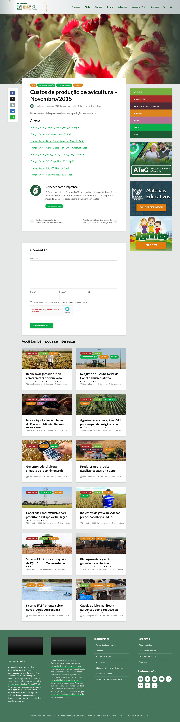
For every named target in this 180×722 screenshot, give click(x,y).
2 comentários (50, 523)
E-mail (62, 292)
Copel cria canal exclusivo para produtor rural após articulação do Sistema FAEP (46, 517)
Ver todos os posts (54, 206)
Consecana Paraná (147, 650)
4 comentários (104, 523)
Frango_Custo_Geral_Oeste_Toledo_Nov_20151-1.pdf (57, 154)
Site (89, 292)
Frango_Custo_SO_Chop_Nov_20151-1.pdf (52, 161)
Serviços (114, 357)
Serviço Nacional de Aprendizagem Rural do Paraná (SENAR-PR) (24, 684)
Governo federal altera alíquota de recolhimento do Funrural (45, 471)
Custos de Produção (46, 85)
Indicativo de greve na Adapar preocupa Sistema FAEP (98, 517)
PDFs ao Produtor (64, 85)
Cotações (122, 7)
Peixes (40, 585)
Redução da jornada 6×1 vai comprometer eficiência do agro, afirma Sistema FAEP (45, 378)
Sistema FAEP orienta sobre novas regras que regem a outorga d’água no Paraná (45, 610)
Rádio (40, 403)
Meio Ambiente (110, 400)
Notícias (76, 7)
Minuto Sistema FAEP (48, 400)
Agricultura (32, 353)
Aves (33, 85)
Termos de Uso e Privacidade (109, 679)
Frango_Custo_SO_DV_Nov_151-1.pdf (49, 168)
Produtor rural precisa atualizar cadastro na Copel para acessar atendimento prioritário (99, 473)
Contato (155, 7)
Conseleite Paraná (147, 656)
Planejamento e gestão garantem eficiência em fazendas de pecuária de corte (97, 565)
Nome (33, 292)
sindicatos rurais (25, 687)
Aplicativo (100, 662)
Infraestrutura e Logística (92, 449)
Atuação (44, 353)
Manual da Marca (103, 656)
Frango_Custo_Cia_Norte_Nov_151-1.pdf (50, 134)
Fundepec (143, 662)
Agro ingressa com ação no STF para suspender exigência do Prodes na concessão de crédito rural (98, 426)
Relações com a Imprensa (42, 106)
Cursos (98, 7)
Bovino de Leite (97, 585)
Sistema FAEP (139, 7)
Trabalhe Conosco (104, 673)
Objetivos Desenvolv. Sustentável (111, 668)
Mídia (87, 7)
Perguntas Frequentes (106, 645)
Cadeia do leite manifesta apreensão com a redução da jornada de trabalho (100, 610)
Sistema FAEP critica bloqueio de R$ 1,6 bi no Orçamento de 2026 (46, 563)
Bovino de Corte (88, 539)
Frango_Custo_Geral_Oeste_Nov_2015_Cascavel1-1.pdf (58, 147)
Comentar (84, 106)
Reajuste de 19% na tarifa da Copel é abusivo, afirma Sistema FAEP (100, 378)
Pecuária (78, 85)
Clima (110, 7)
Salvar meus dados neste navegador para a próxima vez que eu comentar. (62, 302)
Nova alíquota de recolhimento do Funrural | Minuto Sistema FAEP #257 (45, 424)
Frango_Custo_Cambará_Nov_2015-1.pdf (51, 174)
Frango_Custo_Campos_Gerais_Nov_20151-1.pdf (55, 127)
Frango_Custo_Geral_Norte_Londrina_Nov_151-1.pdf (57, 141)
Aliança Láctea (145, 645)
